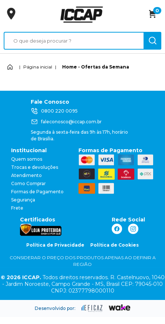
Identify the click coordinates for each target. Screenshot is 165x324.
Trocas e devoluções (34, 167)
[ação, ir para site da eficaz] (92, 308)
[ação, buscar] (152, 41)
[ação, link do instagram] (133, 229)
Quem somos (26, 159)
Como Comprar (28, 183)
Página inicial (37, 67)
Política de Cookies (114, 245)
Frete (17, 208)
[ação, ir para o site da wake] (120, 307)
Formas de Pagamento (37, 191)
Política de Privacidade (55, 245)
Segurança (23, 200)
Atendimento (26, 175)
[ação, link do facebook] (117, 229)
